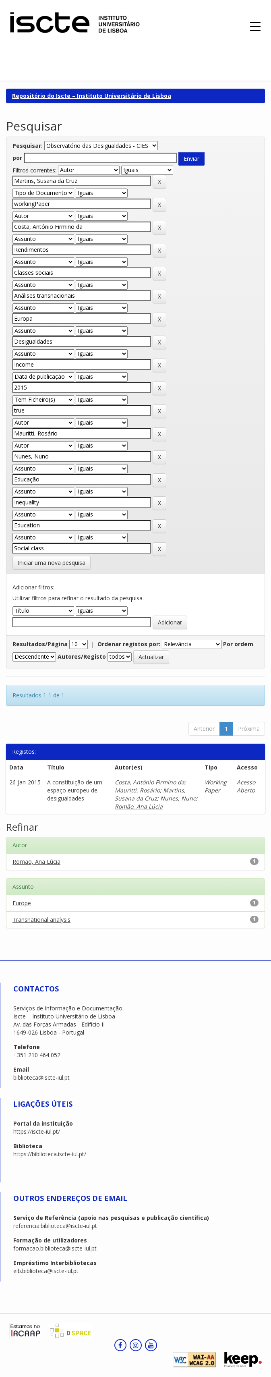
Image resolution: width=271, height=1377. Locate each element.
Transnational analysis (41, 919)
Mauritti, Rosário (137, 790)
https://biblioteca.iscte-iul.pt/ (49, 1154)
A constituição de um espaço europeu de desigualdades (74, 790)
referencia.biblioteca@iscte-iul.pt (55, 1226)
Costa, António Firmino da (149, 782)
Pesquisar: (27, 145)
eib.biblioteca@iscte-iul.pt (46, 1271)
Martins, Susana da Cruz (150, 794)
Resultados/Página (40, 644)
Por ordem (238, 644)
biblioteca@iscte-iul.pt (41, 1077)
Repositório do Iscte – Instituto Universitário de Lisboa (91, 96)
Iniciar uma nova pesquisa (51, 562)
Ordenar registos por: (128, 644)
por (17, 158)
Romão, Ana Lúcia (139, 806)
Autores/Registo (82, 656)
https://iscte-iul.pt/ (36, 1131)
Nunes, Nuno (178, 798)
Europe (21, 903)
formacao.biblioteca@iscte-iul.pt (55, 1248)
